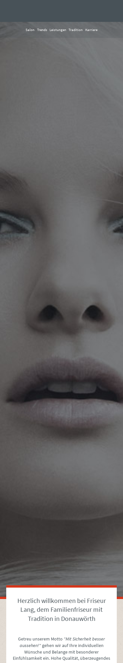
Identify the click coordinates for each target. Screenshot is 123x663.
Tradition (76, 29)
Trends (42, 29)
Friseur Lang (61, 11)
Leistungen (58, 29)
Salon (30, 29)
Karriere (91, 29)
